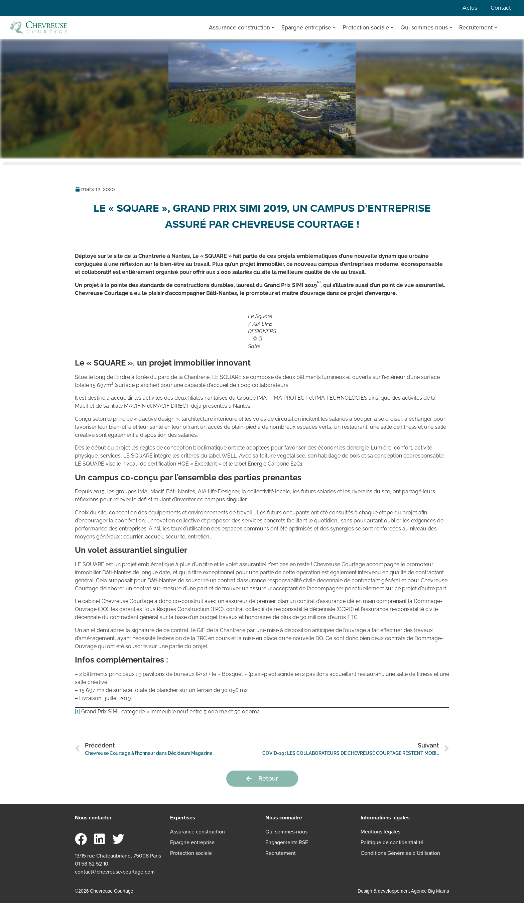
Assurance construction (242, 27)
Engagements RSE (286, 842)
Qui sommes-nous (426, 27)
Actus (470, 7)
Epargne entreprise (308, 27)
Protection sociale (368, 27)
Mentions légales (380, 831)
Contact (501, 7)
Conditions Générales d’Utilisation (400, 853)
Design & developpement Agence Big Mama (403, 891)
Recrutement (478, 27)
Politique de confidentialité (392, 842)
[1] (77, 711)
